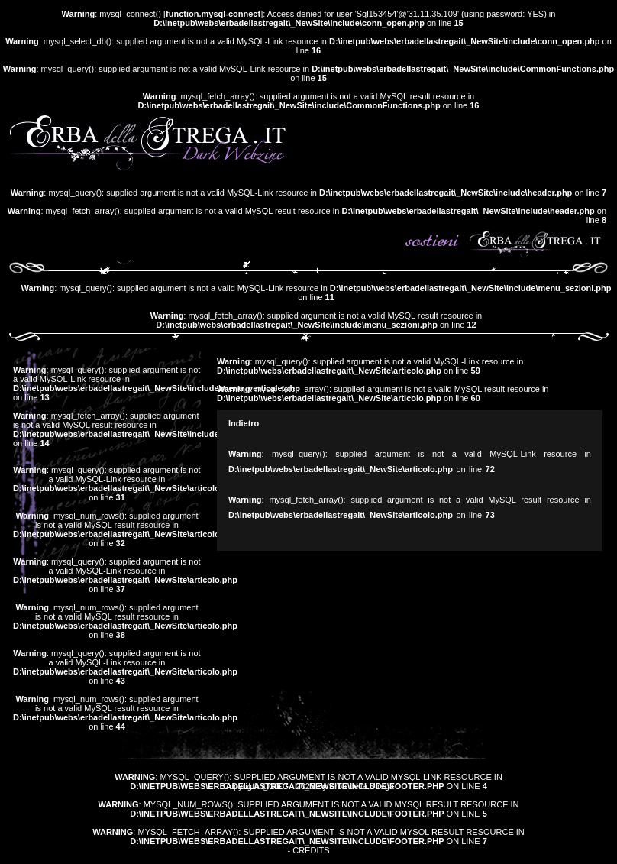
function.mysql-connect (213, 13)
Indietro (243, 423)
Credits (310, 850)
